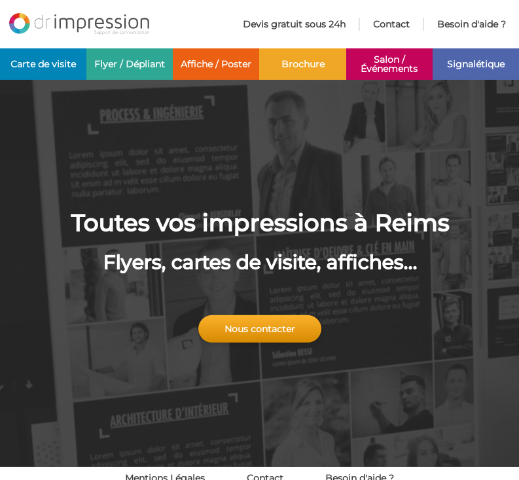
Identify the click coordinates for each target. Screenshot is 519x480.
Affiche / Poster (216, 64)
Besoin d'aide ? (471, 24)
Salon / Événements (389, 64)
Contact (391, 24)
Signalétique (476, 64)
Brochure (303, 64)
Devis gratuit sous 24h (294, 24)
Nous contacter (259, 329)
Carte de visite (43, 64)
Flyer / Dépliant (129, 64)
